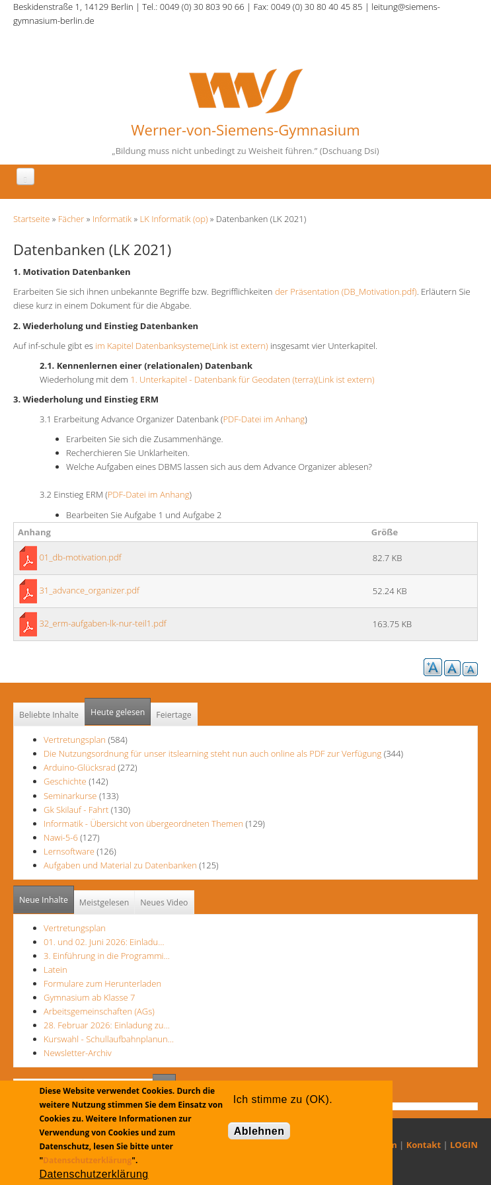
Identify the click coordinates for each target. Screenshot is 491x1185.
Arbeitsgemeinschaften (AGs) (99, 1011)
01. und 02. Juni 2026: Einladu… (104, 942)
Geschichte (65, 781)
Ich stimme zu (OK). (282, 1099)
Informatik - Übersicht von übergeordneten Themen (143, 823)
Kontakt (423, 1145)
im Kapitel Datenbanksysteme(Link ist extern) (181, 346)
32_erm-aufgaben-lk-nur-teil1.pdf (102, 623)
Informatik (112, 219)
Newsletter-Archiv (78, 1053)
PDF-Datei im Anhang (264, 419)
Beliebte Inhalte (49, 714)
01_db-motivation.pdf (80, 557)
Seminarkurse (70, 796)
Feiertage (173, 714)
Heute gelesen (118, 712)
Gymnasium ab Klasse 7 (89, 997)
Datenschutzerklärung (87, 1160)
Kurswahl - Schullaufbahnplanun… (109, 1039)
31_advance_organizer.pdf (89, 590)
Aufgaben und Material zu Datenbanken (120, 865)
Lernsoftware (69, 851)
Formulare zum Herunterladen (102, 983)
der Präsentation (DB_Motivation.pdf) (346, 291)
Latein (55, 969)
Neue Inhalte (43, 899)
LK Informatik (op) (174, 219)
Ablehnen (259, 1131)
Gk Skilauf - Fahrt (76, 810)
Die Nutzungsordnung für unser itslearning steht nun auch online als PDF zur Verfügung (212, 753)
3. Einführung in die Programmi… (107, 956)
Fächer (71, 219)
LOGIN (464, 1145)
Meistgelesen (104, 902)
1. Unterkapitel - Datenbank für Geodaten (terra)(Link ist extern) (252, 379)
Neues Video (164, 902)
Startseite (31, 219)
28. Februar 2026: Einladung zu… (107, 1025)
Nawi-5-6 (61, 837)
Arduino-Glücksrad (80, 767)
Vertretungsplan (75, 739)
